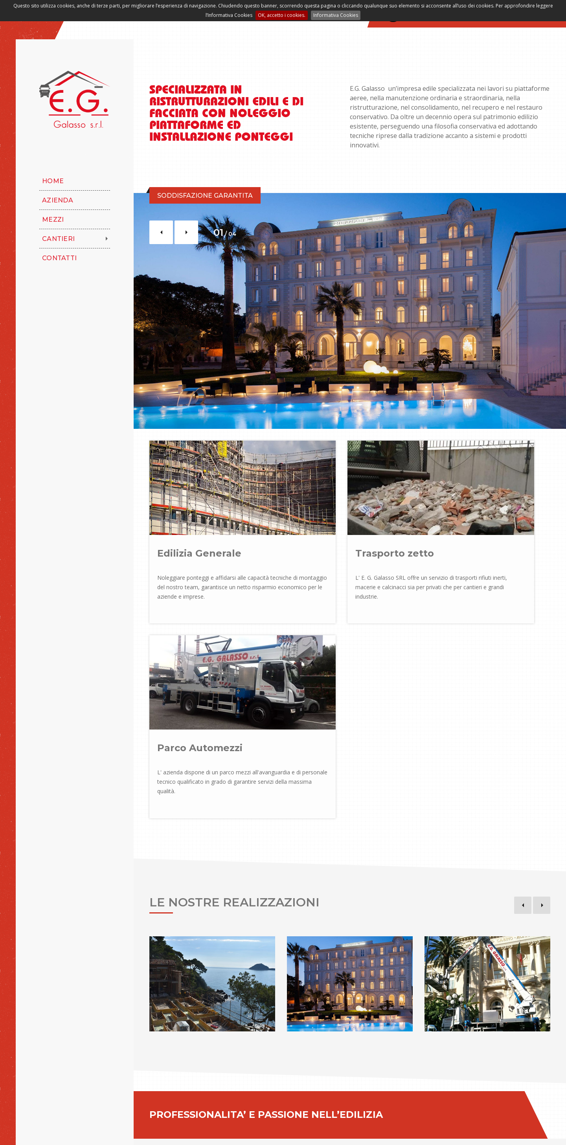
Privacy (206, 1131)
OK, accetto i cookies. (281, 15)
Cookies (238, 1131)
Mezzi (53, 219)
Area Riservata (278, 1131)
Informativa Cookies (335, 15)
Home (53, 181)
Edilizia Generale (199, 540)
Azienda (57, 200)
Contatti (59, 258)
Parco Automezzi (475, 540)
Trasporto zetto (334, 540)
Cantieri (58, 239)
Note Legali (172, 1131)
